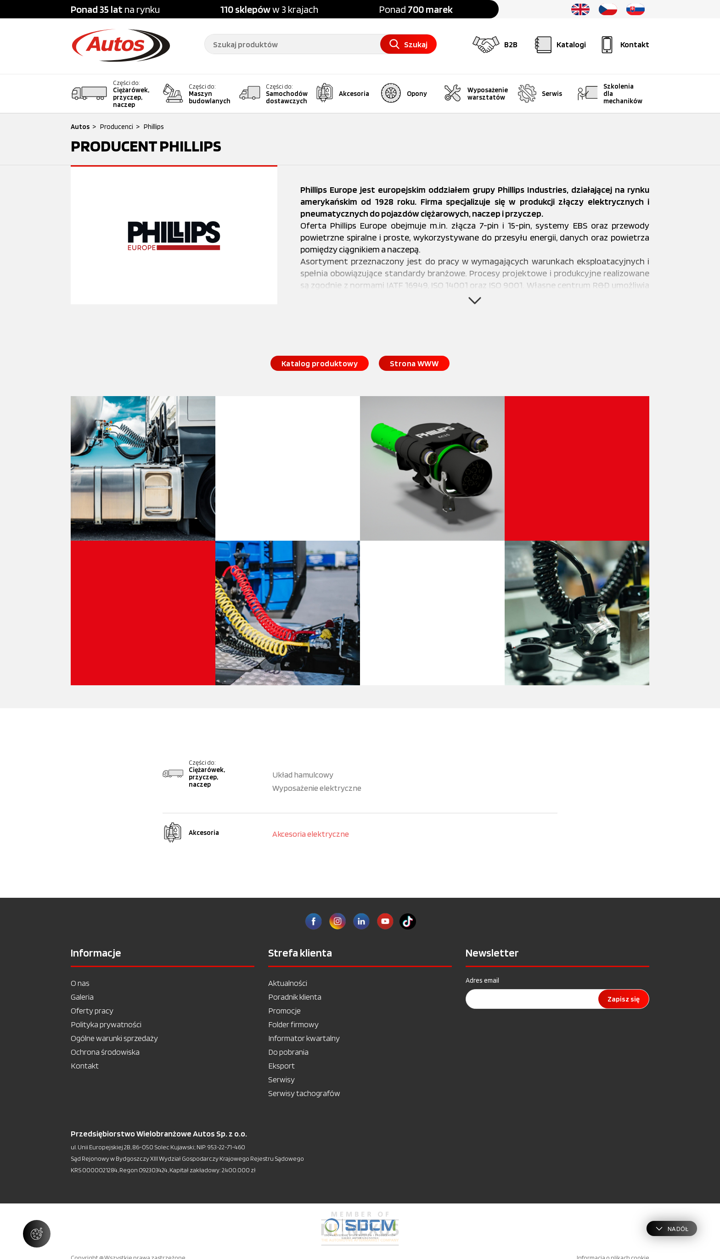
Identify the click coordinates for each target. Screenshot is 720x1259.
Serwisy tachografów (304, 1093)
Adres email (482, 980)
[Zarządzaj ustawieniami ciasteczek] (37, 1234)
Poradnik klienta (294, 997)
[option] (360, 1229)
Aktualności (287, 983)
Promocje (284, 1010)
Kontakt (85, 1065)
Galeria (82, 997)
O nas (80, 983)
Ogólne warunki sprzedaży (114, 1038)
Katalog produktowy (319, 363)
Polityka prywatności (106, 1024)
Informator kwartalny (304, 1038)
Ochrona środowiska (105, 1052)
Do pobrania (288, 1052)
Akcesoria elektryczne (310, 834)
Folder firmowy (293, 1024)
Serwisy (281, 1079)
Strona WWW (414, 363)
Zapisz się (624, 999)
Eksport (281, 1065)
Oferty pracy (92, 1010)
